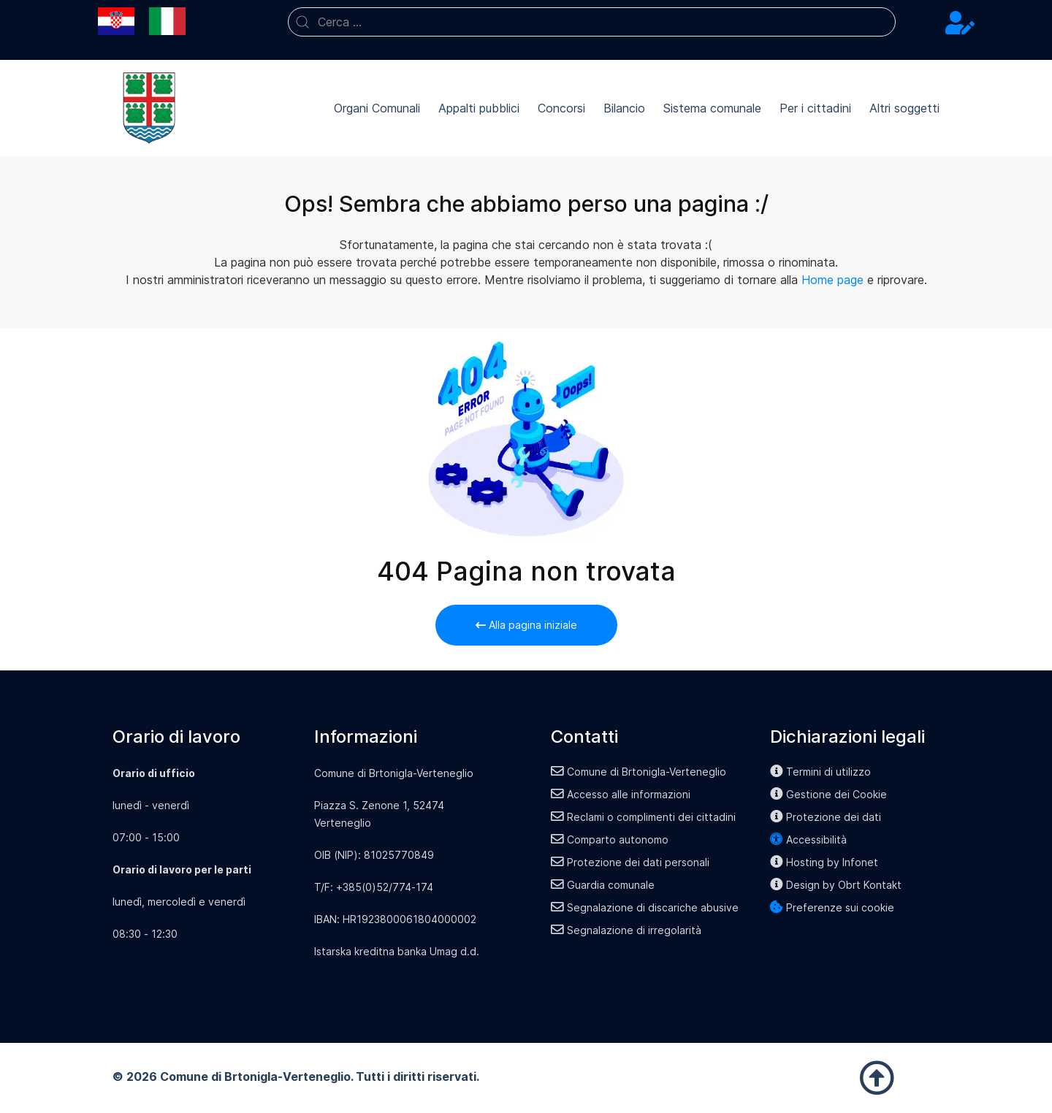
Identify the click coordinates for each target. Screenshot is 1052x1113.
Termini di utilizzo (820, 771)
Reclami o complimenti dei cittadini (643, 817)
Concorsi (561, 108)
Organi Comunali (377, 108)
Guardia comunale (603, 885)
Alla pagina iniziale (526, 625)
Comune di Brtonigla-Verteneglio (638, 771)
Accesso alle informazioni (620, 794)
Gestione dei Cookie (828, 794)
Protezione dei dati (825, 817)
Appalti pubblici (478, 108)
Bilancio (624, 108)
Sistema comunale (712, 108)
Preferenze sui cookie (832, 907)
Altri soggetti (904, 108)
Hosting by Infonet (824, 862)
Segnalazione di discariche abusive (645, 907)
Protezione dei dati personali (630, 862)
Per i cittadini (815, 108)
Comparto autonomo (609, 839)
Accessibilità (808, 839)
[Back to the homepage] (149, 108)
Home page (832, 279)
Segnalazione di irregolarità (626, 930)
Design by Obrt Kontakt (836, 885)
